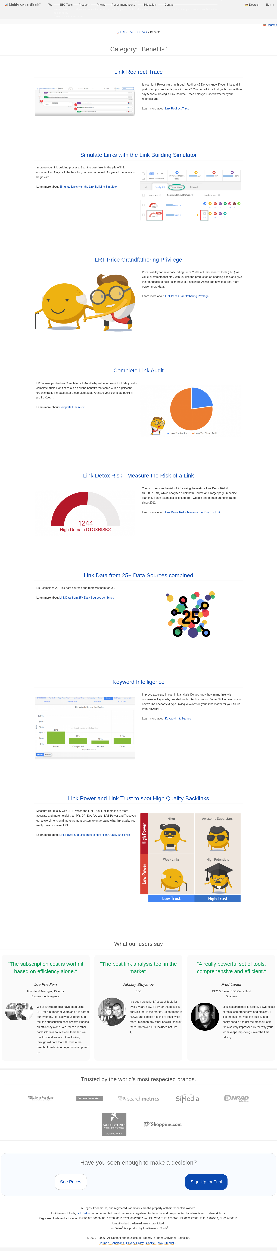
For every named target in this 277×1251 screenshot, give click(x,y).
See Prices (70, 1181)
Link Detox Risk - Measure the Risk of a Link (138, 475)
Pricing (101, 4)
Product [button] (85, 4)
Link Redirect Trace (138, 72)
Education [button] (151, 4)
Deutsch (252, 4)
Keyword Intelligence (138, 682)
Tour (50, 4)
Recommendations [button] (124, 4)
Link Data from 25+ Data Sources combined (138, 575)
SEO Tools (66, 4)
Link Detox (83, 1213)
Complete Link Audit (138, 370)
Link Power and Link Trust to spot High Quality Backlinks (138, 798)
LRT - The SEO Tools (133, 32)
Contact (169, 4)
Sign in (269, 4)
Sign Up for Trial (206, 1181)
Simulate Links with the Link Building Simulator (138, 155)
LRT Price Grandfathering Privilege (138, 259)
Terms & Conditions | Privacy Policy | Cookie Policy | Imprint (136, 1242)
